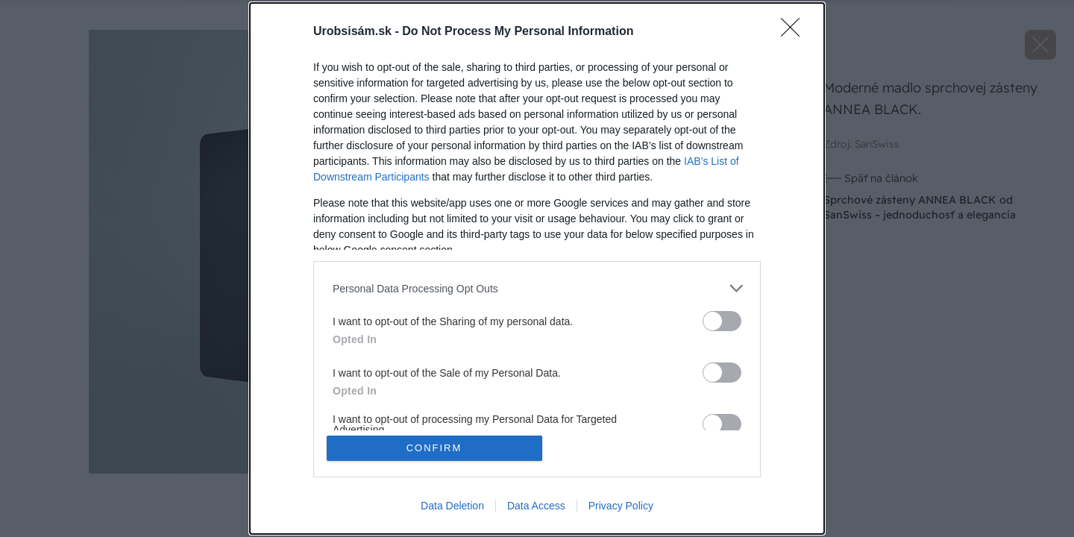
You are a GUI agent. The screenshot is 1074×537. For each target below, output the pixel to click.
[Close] (795, 32)
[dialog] (537, 268)
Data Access (536, 506)
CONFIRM (434, 447)
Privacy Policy (620, 506)
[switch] (722, 321)
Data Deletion (452, 506)
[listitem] (537, 288)
